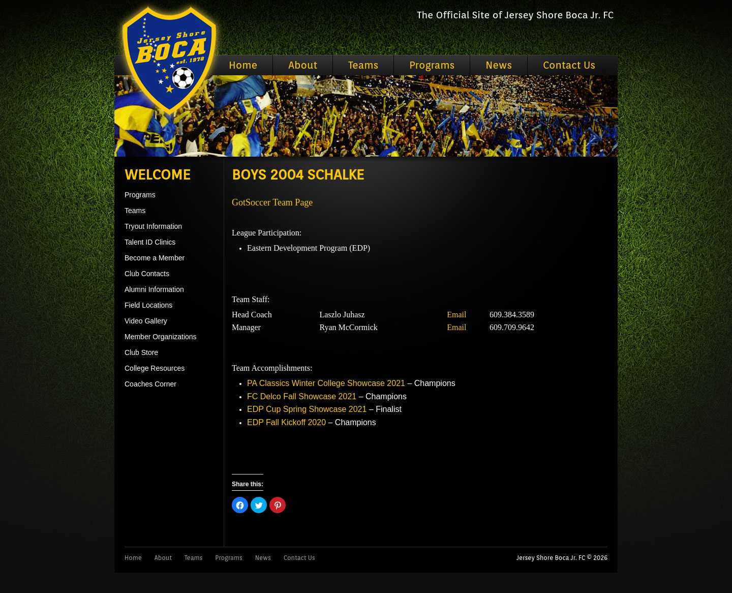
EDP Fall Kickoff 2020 (286, 422)
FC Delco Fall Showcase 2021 (301, 396)
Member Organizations (161, 337)
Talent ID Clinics (150, 242)
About (302, 65)
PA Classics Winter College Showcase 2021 (326, 383)
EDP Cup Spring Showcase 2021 (307, 409)
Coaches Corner (150, 384)
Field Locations (148, 305)
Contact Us (569, 65)
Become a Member (155, 258)
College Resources (155, 368)
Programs (431, 65)
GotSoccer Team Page (272, 202)
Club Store (141, 352)
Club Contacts (147, 274)
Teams (363, 65)
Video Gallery (146, 321)
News (498, 65)
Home (243, 65)
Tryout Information (153, 226)
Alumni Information (154, 289)
